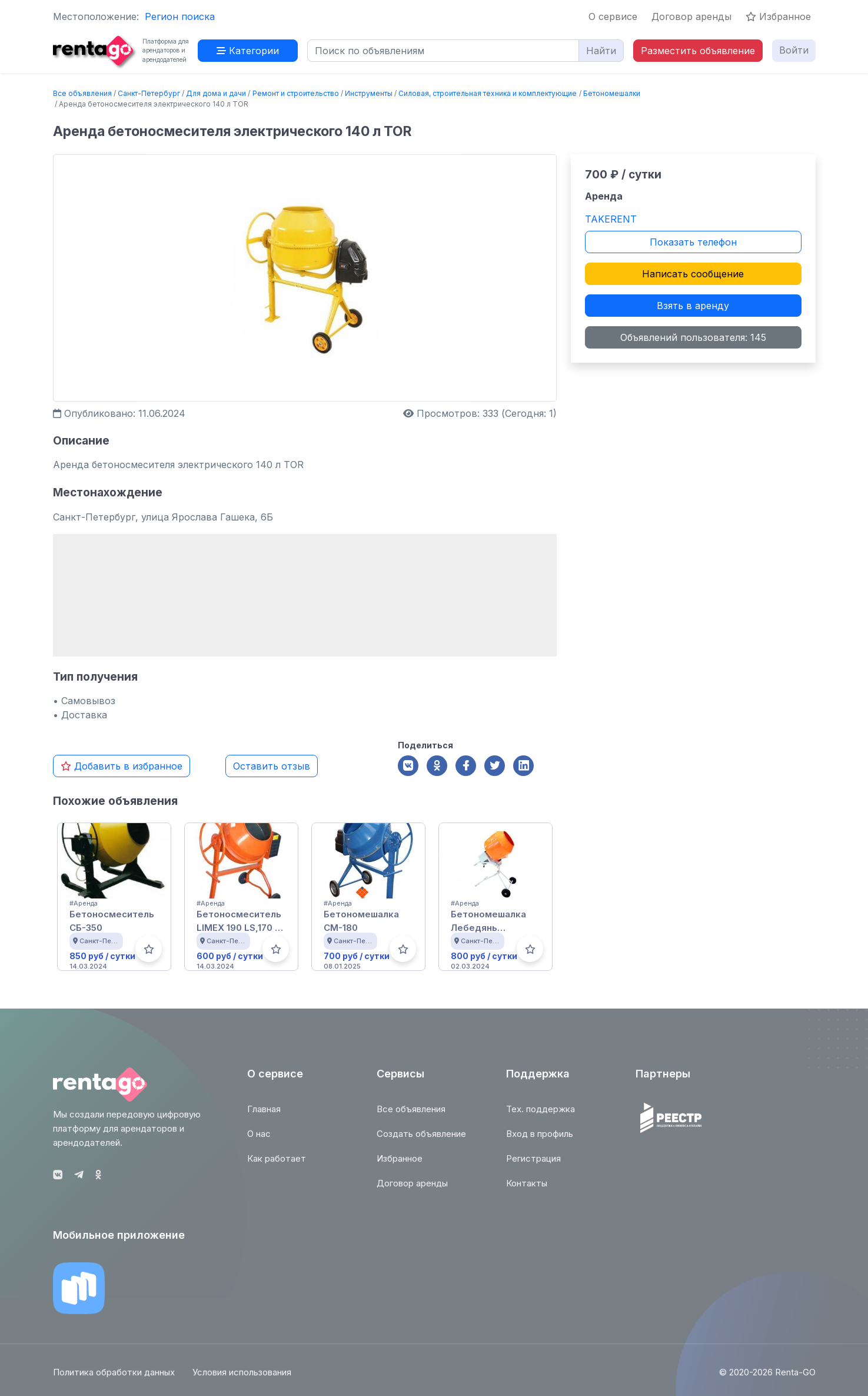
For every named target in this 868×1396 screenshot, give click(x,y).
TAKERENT (611, 219)
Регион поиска (180, 16)
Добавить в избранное (121, 766)
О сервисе (612, 16)
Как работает (276, 1164)
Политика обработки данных (114, 1378)
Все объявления (82, 93)
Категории (248, 51)
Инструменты (369, 93)
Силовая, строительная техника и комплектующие (487, 93)
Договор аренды (691, 16)
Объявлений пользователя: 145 (693, 337)
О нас (259, 1139)
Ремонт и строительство (295, 93)
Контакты (526, 1189)
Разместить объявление (698, 51)
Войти (794, 50)
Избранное (778, 16)
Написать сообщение (693, 274)
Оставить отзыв (271, 766)
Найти (601, 51)
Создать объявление (421, 1139)
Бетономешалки (611, 93)
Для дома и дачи (216, 93)
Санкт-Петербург (149, 93)
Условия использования (241, 1378)
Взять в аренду (693, 305)
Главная (264, 1114)
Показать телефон (693, 242)
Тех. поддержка (540, 1114)
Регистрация (533, 1164)
